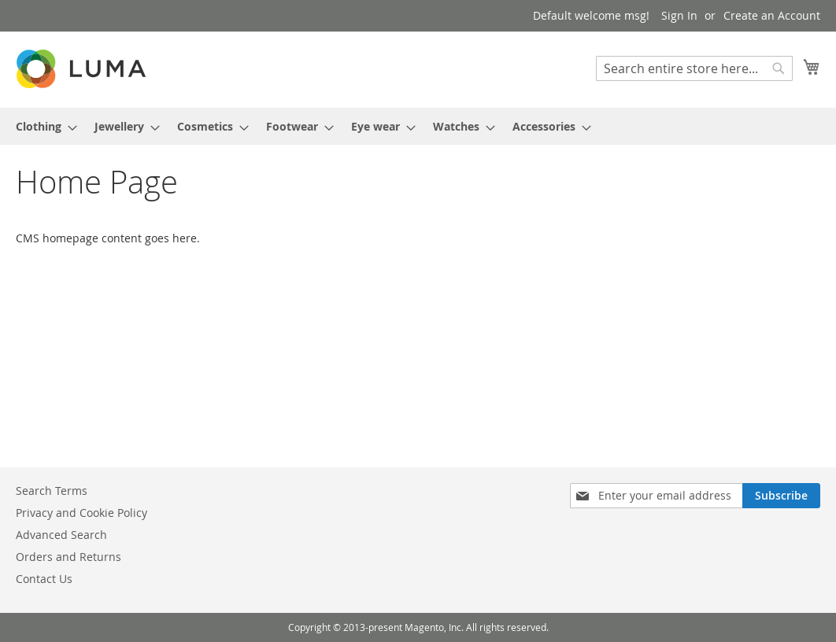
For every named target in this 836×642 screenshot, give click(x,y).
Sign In (679, 15)
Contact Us (44, 578)
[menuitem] (41, 126)
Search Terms (51, 490)
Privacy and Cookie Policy (81, 512)
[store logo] (83, 69)
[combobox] (694, 68)
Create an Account (771, 15)
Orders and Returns (68, 556)
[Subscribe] (781, 495)
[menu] (418, 126)
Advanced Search (61, 534)
